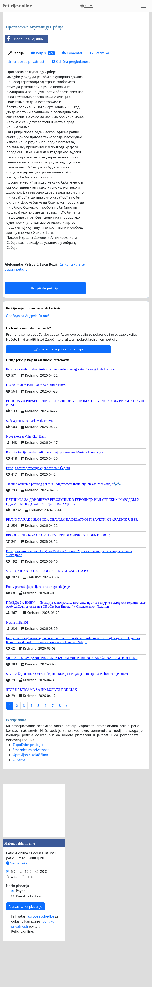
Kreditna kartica (28, 954)
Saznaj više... (18, 921)
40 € (14, 935)
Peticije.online (17, 6)
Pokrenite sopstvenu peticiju (58, 408)
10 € (27, 930)
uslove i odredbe (41, 975)
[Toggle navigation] (143, 6)
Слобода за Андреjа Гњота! (27, 374)
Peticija (16, 111)
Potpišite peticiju (45, 346)
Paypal (21, 949)
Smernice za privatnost (26, 120)
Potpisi (43, 111)
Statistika (99, 111)
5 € (13, 930)
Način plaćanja (17, 944)
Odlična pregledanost (70, 120)
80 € (29, 935)
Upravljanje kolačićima (30, 813)
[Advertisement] (76, 48)
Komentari (72, 111)
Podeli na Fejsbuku (25, 97)
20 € (43, 930)
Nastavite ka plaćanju (25, 965)
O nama (19, 818)
